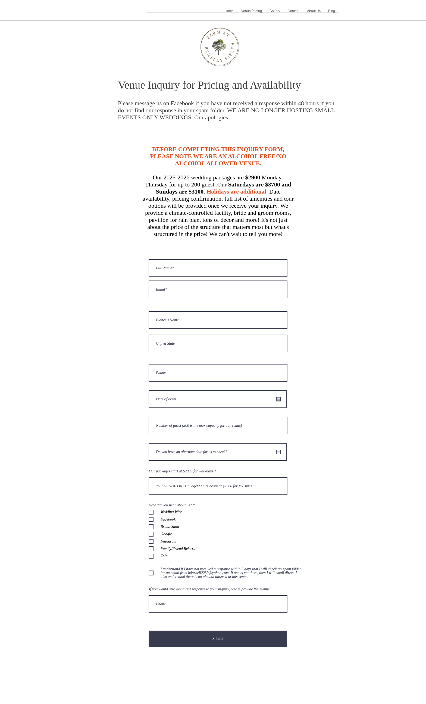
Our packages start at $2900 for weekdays (181, 471)
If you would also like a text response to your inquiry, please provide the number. (210, 589)
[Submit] (218, 639)
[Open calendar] (278, 399)
